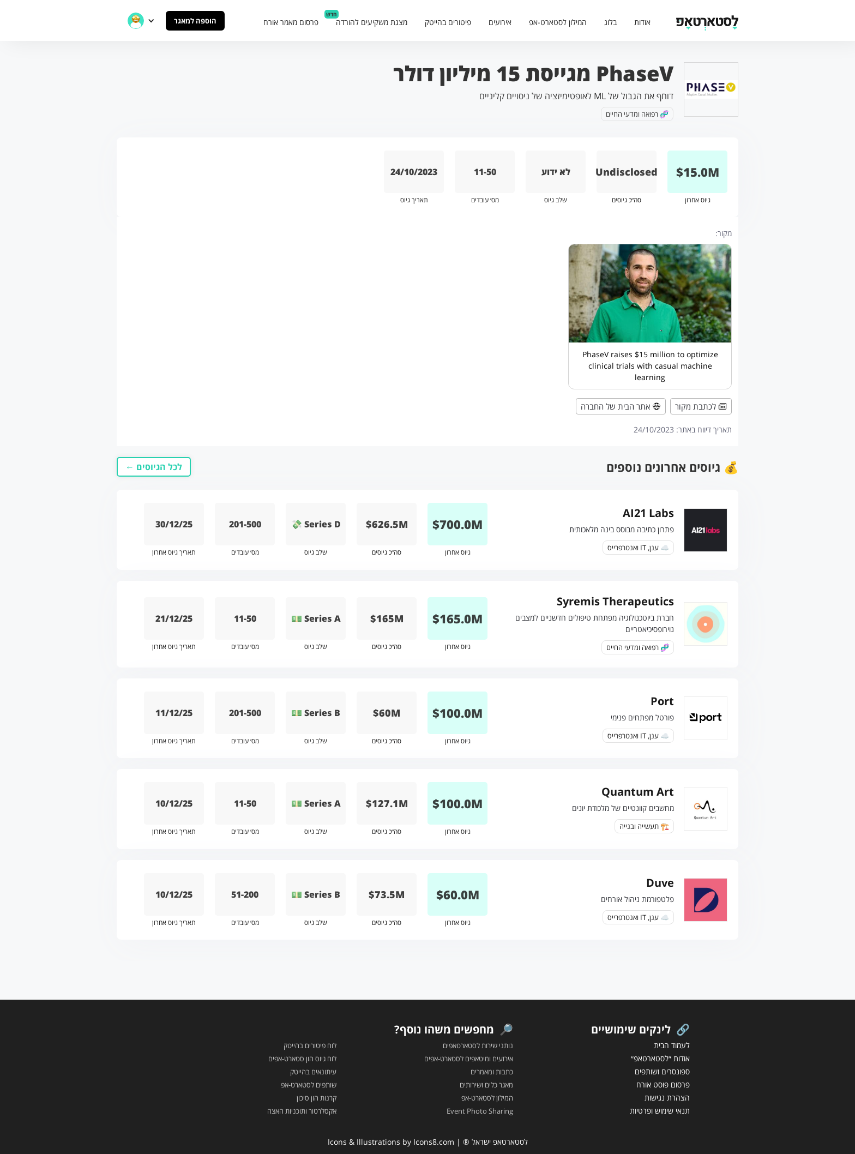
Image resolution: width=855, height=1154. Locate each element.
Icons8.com (433, 1142)
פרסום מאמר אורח (290, 22)
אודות (642, 22)
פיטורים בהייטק (448, 22)
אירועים (500, 22)
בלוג (610, 22)
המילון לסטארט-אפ (558, 22)
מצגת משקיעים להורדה (371, 22)
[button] (141, 21)
